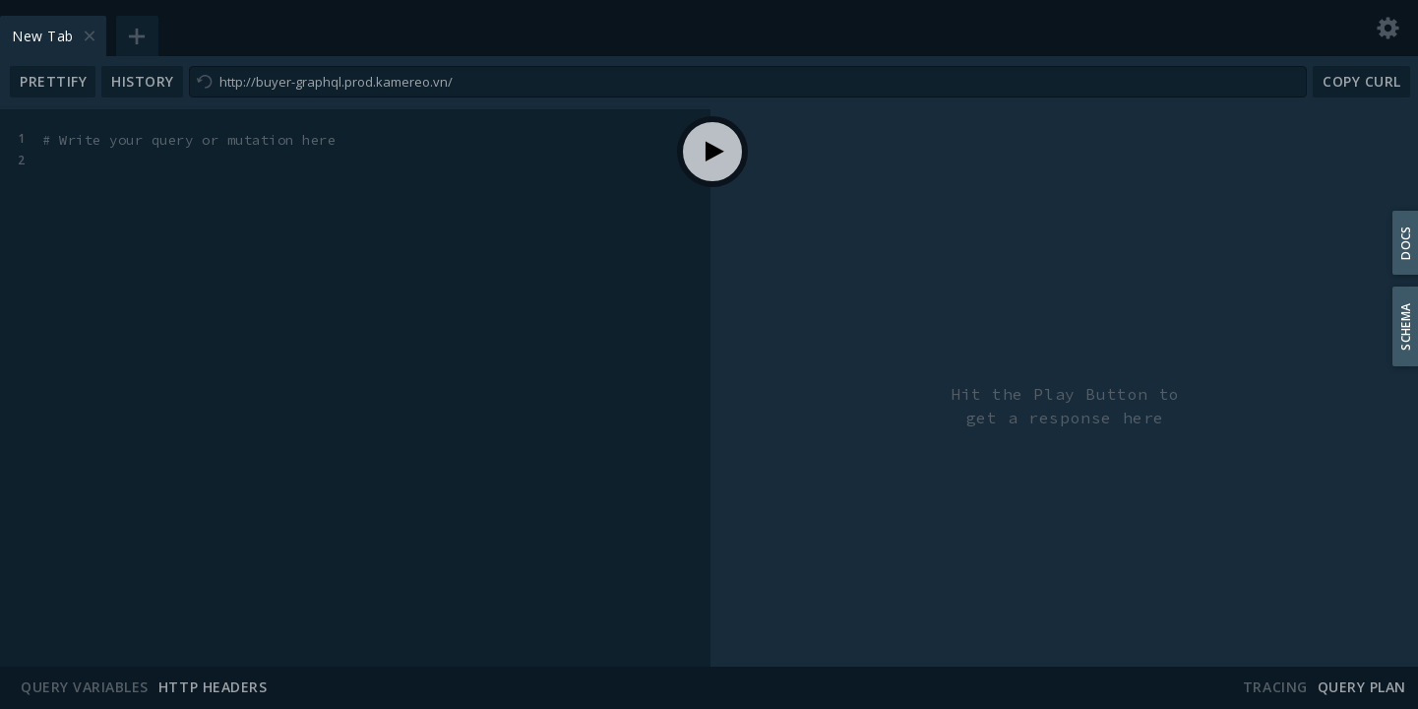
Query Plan (1362, 687)
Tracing (1275, 687)
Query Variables (85, 687)
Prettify (53, 81)
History (142, 81)
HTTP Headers (212, 687)
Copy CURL (1362, 81)
